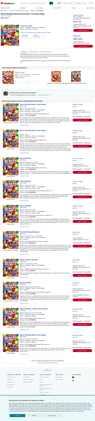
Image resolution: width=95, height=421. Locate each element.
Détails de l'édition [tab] (46, 51)
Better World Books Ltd (31, 190)
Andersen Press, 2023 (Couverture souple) (75, 83)
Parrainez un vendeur (28, 382)
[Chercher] (51, 3)
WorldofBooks (29, 344)
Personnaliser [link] (52, 415)
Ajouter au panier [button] (83, 30)
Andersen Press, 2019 (24, 76)
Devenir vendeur (90, 8)
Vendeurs (73, 8)
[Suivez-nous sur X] (73, 380)
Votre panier (9, 387)
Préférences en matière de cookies (45, 389)
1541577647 (23, 74)
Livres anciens (39, 8)
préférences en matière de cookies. (30, 409)
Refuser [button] (34, 415)
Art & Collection (57, 8)
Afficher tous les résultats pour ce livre (47, 362)
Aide (91, 3)
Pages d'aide (58, 377)
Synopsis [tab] (23, 51)
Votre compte (78, 3)
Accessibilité (42, 394)
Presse (41, 379)
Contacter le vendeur (24, 125)
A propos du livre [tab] (33, 51)
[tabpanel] (45, 58)
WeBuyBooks (28, 113)
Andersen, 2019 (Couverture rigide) (56, 83)
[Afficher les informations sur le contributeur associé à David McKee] (5, 18)
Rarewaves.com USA (30, 292)
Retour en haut (47, 370)
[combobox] (34, 3)
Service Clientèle (59, 379)
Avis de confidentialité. (78, 411)
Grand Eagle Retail (30, 241)
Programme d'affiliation (28, 379)
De (26, 35)
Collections (23, 8)
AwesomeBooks (29, 140)
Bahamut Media (29, 318)
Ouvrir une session (68, 3)
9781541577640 (36, 74)
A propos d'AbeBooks (44, 377)
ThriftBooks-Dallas (30, 167)
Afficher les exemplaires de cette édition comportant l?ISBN (36, 32)
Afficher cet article (77, 19)
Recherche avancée (5, 8)
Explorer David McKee (44, 95)
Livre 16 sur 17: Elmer (6, 15)
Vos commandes (10, 384)
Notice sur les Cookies (44, 392)
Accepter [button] (17, 415)
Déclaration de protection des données (46, 385)
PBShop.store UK (29, 269)
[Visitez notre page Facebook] (73, 377)
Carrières (41, 382)
